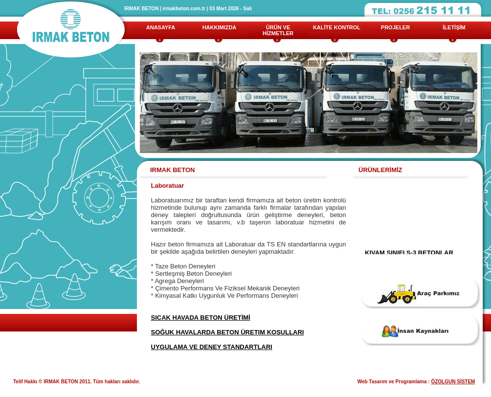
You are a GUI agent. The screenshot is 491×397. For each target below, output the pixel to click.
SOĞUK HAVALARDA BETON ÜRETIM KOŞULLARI (227, 332)
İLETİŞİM (454, 27)
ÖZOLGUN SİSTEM (453, 381)
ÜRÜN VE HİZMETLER (278, 30)
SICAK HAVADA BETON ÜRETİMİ (200, 317)
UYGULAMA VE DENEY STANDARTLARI (211, 347)
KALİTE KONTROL (336, 27)
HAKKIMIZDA (219, 27)
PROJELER (395, 27)
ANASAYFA (161, 27)
